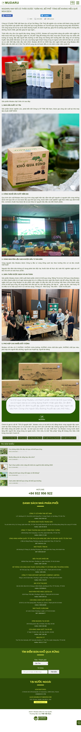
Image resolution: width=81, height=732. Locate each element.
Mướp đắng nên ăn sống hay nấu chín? (22, 457)
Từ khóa (40, 668)
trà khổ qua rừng (22, 438)
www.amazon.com (40, 702)
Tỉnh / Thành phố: (40, 660)
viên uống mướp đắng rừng (35, 438)
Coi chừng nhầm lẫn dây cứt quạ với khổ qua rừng (25, 449)
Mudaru (10, 2)
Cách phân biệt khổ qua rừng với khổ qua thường (25, 481)
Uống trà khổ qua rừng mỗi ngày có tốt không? (24, 473)
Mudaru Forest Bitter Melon (10, 438)
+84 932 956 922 (40, 493)
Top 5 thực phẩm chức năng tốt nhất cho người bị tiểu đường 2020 (31, 465)
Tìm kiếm (54, 672)
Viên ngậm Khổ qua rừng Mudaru (51, 438)
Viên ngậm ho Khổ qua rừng (69, 438)
